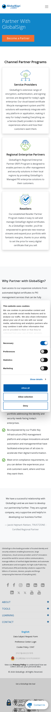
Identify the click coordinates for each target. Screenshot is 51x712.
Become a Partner (18, 38)
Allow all (25, 388)
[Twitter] (19, 592)
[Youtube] (32, 592)
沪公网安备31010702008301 (28, 658)
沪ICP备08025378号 (24, 653)
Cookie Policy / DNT (25, 647)
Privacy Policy (19, 664)
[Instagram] (20, 585)
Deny (25, 405)
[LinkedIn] (28, 585)
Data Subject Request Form (25, 636)
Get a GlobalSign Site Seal (25, 684)
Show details (36, 379)
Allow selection (25, 397)
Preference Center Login (25, 641)
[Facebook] (8, 585)
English (25, 631)
